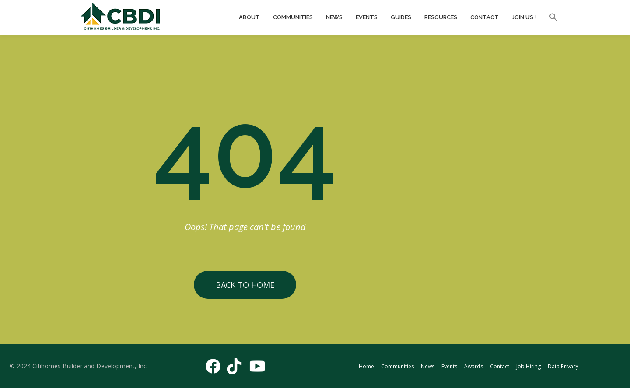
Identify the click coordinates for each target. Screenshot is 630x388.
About (249, 17)
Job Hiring (528, 366)
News (334, 17)
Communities (293, 17)
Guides (401, 17)
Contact (484, 17)
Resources (440, 17)
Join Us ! (524, 17)
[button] (550, 17)
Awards (473, 366)
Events (367, 17)
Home (366, 366)
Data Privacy (563, 366)
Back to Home (245, 285)
